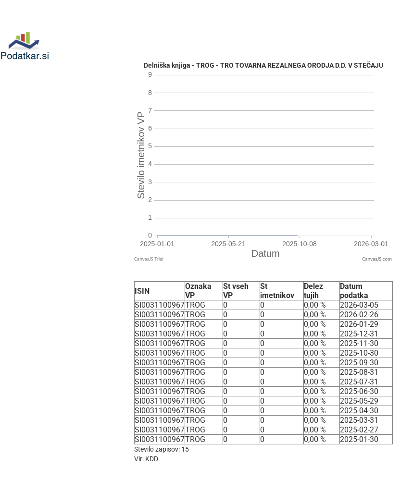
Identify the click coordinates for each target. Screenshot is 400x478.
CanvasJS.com (377, 259)
